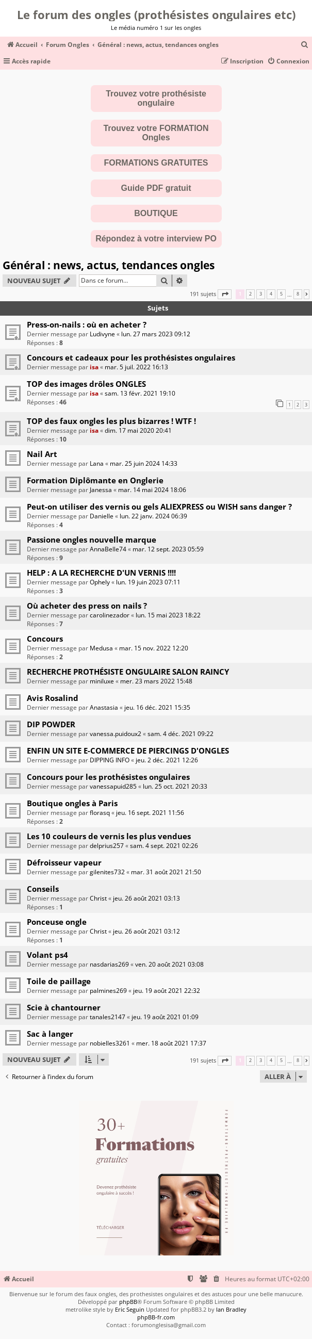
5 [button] (281, 294)
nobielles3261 (110, 1043)
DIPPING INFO (109, 760)
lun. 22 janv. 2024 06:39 (153, 516)
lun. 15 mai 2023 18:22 (168, 615)
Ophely (100, 582)
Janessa (101, 489)
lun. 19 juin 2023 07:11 (148, 582)
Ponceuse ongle (57, 922)
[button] (225, 294)
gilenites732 (107, 872)
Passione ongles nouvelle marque (91, 539)
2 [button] (250, 294)
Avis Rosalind (52, 698)
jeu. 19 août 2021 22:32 (166, 990)
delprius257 (107, 845)
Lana (97, 463)
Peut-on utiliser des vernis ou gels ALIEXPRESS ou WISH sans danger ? (159, 506)
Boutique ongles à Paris (72, 803)
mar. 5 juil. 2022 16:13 (136, 367)
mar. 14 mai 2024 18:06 (152, 489)
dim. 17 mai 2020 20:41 (138, 430)
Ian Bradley (231, 1309)
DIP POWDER (51, 724)
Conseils (43, 889)
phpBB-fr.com (156, 1317)
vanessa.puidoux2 (115, 733)
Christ (98, 898)
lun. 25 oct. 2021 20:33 (175, 786)
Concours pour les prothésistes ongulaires (108, 777)
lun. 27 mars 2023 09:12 (155, 334)
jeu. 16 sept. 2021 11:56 (150, 812)
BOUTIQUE (155, 213)
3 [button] (260, 294)
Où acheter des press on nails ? (87, 605)
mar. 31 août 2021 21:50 (166, 872)
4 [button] (271, 294)
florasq (100, 812)
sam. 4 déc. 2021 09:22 (180, 733)
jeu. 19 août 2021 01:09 (165, 1017)
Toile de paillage (59, 981)
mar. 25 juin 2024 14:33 (143, 463)
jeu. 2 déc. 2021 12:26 (167, 760)
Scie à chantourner (64, 1007)
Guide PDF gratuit (156, 188)
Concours (45, 638)
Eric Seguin (129, 1309)
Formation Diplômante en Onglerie (95, 480)
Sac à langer (50, 1033)
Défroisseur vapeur (64, 862)
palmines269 (108, 990)
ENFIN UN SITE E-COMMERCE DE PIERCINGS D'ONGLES (128, 750)
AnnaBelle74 (108, 549)
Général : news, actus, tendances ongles (109, 265)
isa (94, 367)
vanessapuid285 (113, 786)
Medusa (101, 648)
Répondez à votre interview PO (156, 238)
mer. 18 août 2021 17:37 (171, 1043)
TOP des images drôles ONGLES (86, 384)
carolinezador (109, 615)
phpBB (128, 1301)
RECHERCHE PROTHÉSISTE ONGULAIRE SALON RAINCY (128, 671)
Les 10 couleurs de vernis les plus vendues (109, 836)
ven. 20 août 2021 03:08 (169, 964)
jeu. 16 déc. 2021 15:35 (157, 707)
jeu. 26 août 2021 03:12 (146, 931)
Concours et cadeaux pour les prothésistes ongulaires (131, 357)
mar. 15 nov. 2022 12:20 (153, 648)
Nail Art (42, 454)
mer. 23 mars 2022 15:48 (156, 681)
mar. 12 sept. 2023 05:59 (168, 549)
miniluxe (102, 681)
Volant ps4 (47, 955)
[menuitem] (304, 45)
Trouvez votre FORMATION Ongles (155, 133)
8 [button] (298, 294)
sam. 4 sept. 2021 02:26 (164, 845)
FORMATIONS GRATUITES (156, 162)
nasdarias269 (109, 964)
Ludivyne (102, 334)
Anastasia (104, 707)
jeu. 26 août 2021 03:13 (146, 898)
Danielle (101, 516)
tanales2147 (107, 1017)
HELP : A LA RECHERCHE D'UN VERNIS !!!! (101, 572)
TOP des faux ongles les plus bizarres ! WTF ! (111, 421)
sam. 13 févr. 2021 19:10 (140, 393)
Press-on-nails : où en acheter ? (86, 324)
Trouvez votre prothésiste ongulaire (156, 98)
